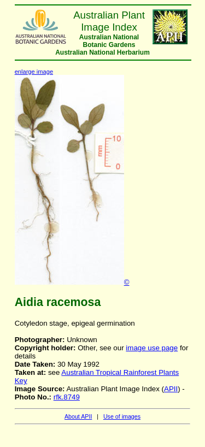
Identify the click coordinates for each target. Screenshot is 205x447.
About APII (78, 416)
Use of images (121, 416)
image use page (152, 348)
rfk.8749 (67, 397)
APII (171, 389)
